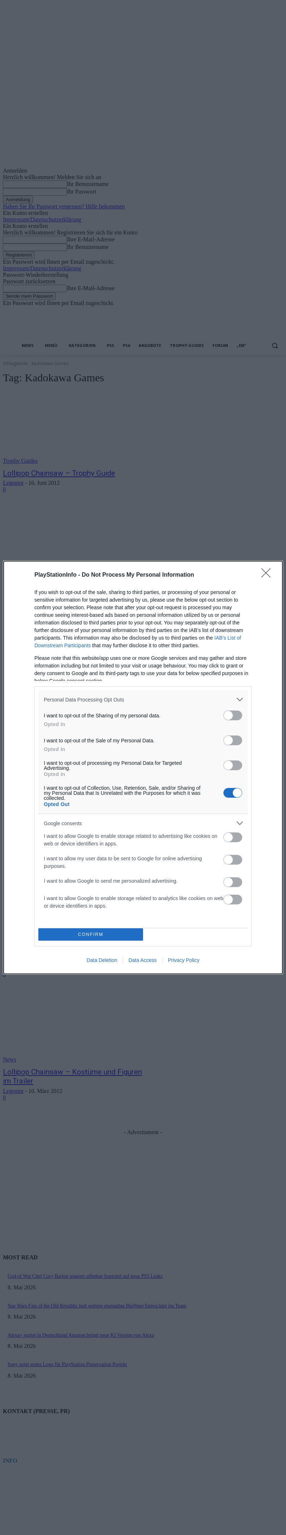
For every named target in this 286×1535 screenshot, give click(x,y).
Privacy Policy (183, 960)
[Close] (268, 575)
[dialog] (143, 767)
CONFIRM (90, 934)
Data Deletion (102, 960)
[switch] (232, 715)
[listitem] (143, 699)
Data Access (143, 960)
